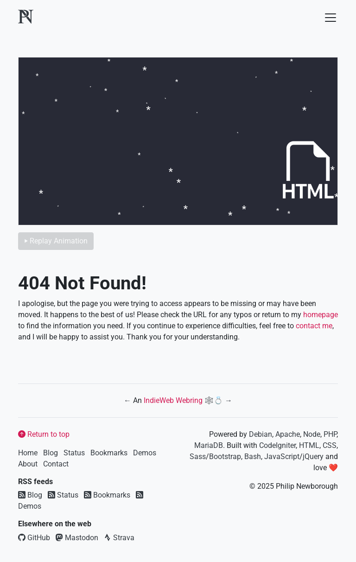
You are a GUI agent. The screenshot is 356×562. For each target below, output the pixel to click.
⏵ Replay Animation (56, 240)
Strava (119, 537)
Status (74, 452)
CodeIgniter (277, 445)
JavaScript (281, 456)
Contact (56, 464)
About (28, 464)
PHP (330, 434)
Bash (252, 456)
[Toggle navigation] (328, 17)
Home (28, 452)
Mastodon (77, 537)
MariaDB (208, 445)
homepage (320, 314)
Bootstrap (225, 456)
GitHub (34, 537)
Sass (198, 456)
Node (311, 434)
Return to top (44, 434)
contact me (314, 325)
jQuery (313, 456)
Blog (50, 452)
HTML (309, 445)
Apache (287, 434)
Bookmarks (108, 452)
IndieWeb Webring (173, 400)
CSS (330, 445)
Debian (260, 434)
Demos (144, 452)
